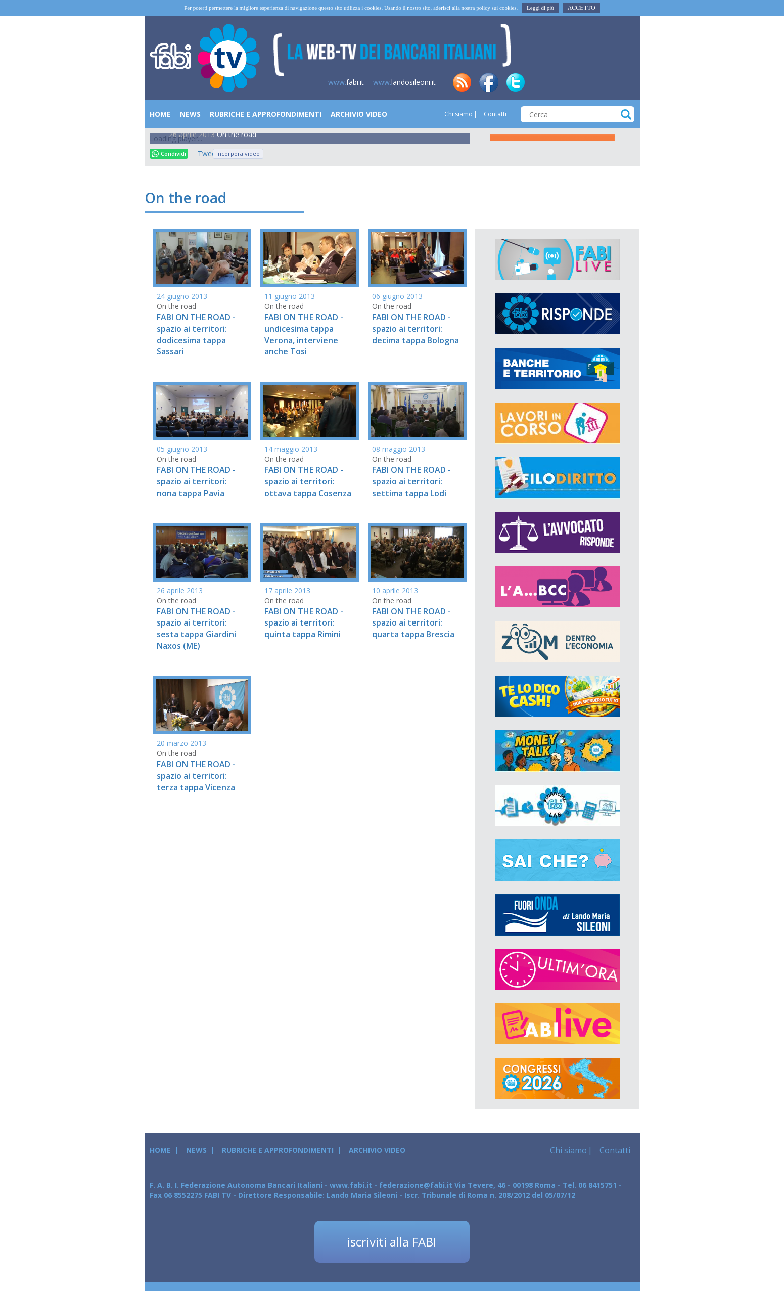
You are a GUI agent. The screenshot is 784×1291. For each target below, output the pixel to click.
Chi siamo (458, 114)
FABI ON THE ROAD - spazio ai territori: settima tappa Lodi (411, 481)
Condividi (169, 153)
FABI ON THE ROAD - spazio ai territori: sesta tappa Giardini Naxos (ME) (196, 629)
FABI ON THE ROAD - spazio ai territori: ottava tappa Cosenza (307, 481)
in (542, 82)
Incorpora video (238, 153)
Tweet (203, 153)
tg (569, 82)
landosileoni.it (404, 82)
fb (488, 82)
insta (596, 82)
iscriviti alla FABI (391, 1241)
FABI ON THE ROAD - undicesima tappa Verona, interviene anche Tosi (303, 334)
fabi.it (346, 82)
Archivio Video (359, 114)
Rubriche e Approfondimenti (265, 114)
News (190, 114)
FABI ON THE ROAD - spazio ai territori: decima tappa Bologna (415, 328)
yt (622, 82)
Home (160, 114)
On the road (236, 134)
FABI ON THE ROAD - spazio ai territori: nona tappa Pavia (196, 481)
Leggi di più (540, 8)
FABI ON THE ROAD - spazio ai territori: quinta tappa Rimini (303, 623)
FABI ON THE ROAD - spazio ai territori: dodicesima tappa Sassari (196, 334)
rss (462, 82)
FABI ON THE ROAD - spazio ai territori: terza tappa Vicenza (196, 776)
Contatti (494, 114)
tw (515, 82)
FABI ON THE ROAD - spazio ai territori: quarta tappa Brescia (413, 623)
